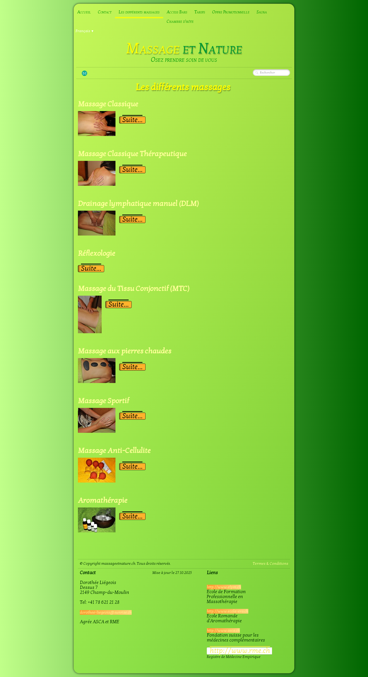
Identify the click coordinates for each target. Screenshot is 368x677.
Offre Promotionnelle (230, 12)
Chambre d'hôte (180, 21)
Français (85, 31)
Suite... (132, 120)
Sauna (262, 12)
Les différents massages (139, 12)
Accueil (84, 12)
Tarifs (199, 12)
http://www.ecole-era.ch (227, 611)
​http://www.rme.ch (240, 650)
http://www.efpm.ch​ (224, 587)
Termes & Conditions (270, 563)
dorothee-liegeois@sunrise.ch (106, 612)
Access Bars (177, 12)
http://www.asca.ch (223, 630)
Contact (104, 12)
